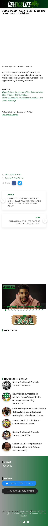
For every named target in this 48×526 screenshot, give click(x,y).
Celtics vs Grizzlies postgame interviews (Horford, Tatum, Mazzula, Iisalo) (27, 447)
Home (22, 511)
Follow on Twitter (20, 483)
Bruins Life (36, 513)
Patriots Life (26, 513)
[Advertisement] (24, 145)
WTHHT (28, 511)
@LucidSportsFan (10, 115)
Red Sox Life (15, 513)
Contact (36, 511)
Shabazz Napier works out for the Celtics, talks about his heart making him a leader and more (29, 412)
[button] (14, 183)
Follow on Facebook (21, 491)
